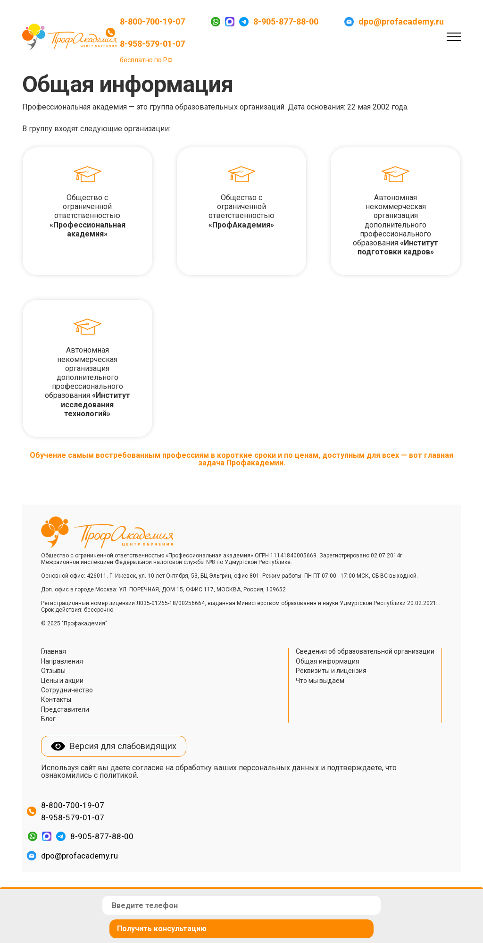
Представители (65, 709)
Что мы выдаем (320, 680)
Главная (53, 651)
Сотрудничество (67, 690)
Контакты (56, 699)
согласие (148, 767)
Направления (62, 661)
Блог (48, 719)
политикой (118, 775)
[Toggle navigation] (454, 36)
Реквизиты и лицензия (331, 670)
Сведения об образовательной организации (365, 651)
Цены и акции (62, 680)
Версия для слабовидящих (123, 746)
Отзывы (53, 670)
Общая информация (327, 661)
